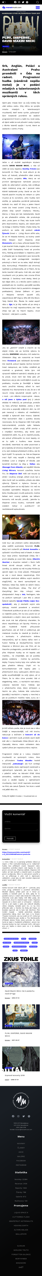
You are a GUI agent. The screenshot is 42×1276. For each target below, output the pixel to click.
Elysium (21, 1246)
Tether (32, 464)
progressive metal (21, 942)
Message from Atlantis (12, 467)
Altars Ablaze (21, 1230)
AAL (24, 594)
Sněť (21, 1267)
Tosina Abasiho (24, 760)
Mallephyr (21, 1234)
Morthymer (21, 1259)
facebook (21, 1161)
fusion (6, 946)
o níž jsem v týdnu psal (14, 399)
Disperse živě (16, 474)
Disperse (32, 938)
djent (34, 942)
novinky (21, 1143)
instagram (21, 1165)
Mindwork (21, 1263)
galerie (21, 1156)
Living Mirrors (9, 470)
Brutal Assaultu (30, 549)
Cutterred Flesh (21, 1217)
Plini (23, 938)
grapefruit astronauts (21, 1221)
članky (21, 1148)
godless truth (21, 1250)
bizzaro (4, 52)
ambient (24, 950)
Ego (10, 304)
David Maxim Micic (11, 938)
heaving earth (21, 1225)
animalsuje (18, 764)
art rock (6, 942)
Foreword (11, 361)
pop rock (33, 946)
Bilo (25, 178)
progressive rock (19, 946)
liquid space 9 (21, 1212)
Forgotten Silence (21, 1254)
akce (21, 1152)
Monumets (7, 243)
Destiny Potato (29, 169)
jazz (15, 950)
